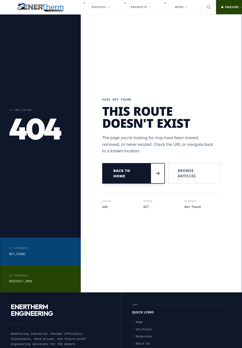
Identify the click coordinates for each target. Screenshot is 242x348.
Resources (142, 336)
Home (137, 322)
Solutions (142, 329)
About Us (141, 343)
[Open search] (209, 7)
